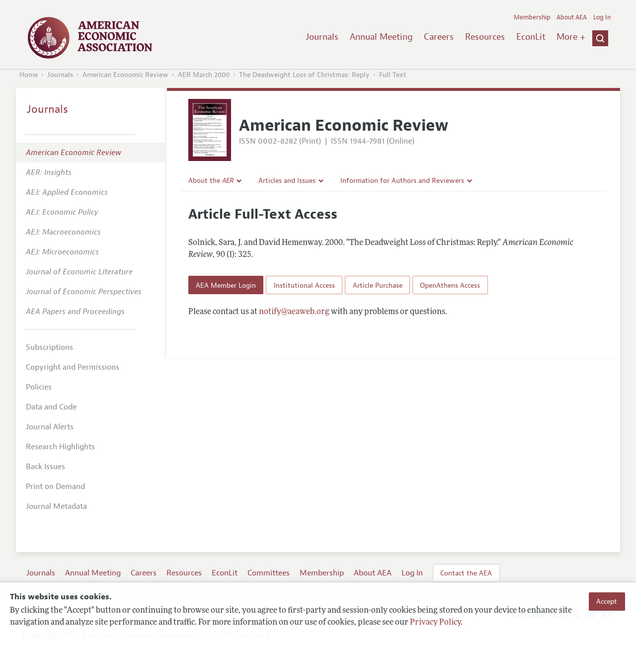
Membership (532, 17)
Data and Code (51, 407)
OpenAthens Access (450, 285)
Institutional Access (304, 285)
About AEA (571, 17)
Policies (39, 387)
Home (28, 75)
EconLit (531, 36)
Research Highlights (60, 447)
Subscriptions (49, 347)
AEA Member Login (226, 285)
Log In (602, 17)
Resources (485, 36)
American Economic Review (125, 75)
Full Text (392, 75)
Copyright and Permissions (72, 367)
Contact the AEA (466, 572)
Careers (439, 36)
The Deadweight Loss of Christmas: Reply (304, 75)
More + (570, 36)
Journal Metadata (56, 506)
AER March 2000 (204, 75)
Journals (322, 36)
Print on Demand (55, 486)
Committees (268, 573)
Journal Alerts (50, 427)
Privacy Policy (435, 623)
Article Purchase (377, 285)
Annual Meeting (381, 36)
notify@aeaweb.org (294, 312)
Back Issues (45, 467)
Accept (606, 601)
